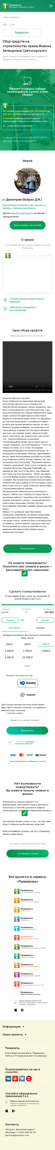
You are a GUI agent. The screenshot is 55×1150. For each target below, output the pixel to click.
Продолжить (27, 730)
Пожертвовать (27, 548)
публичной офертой (24, 743)
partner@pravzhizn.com (17, 1135)
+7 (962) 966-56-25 (26, 1132)
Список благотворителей (17, 125)
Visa (12, 755)
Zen (29, 1079)
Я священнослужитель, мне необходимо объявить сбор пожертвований (25, 139)
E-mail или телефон (14, 713)
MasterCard (22, 755)
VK (8, 1079)
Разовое (40, 628)
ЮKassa (40, 755)
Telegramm (22, 1079)
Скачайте (11, 1093)
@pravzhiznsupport (25, 1129)
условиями (29, 741)
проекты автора (21, 213)
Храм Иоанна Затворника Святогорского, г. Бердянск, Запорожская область (24, 206)
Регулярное (14, 628)
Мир (30, 755)
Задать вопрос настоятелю (28, 225)
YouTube (15, 1079)
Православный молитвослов (30, 1001)
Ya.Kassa (27, 683)
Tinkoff (27, 695)
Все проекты (12, 17)
